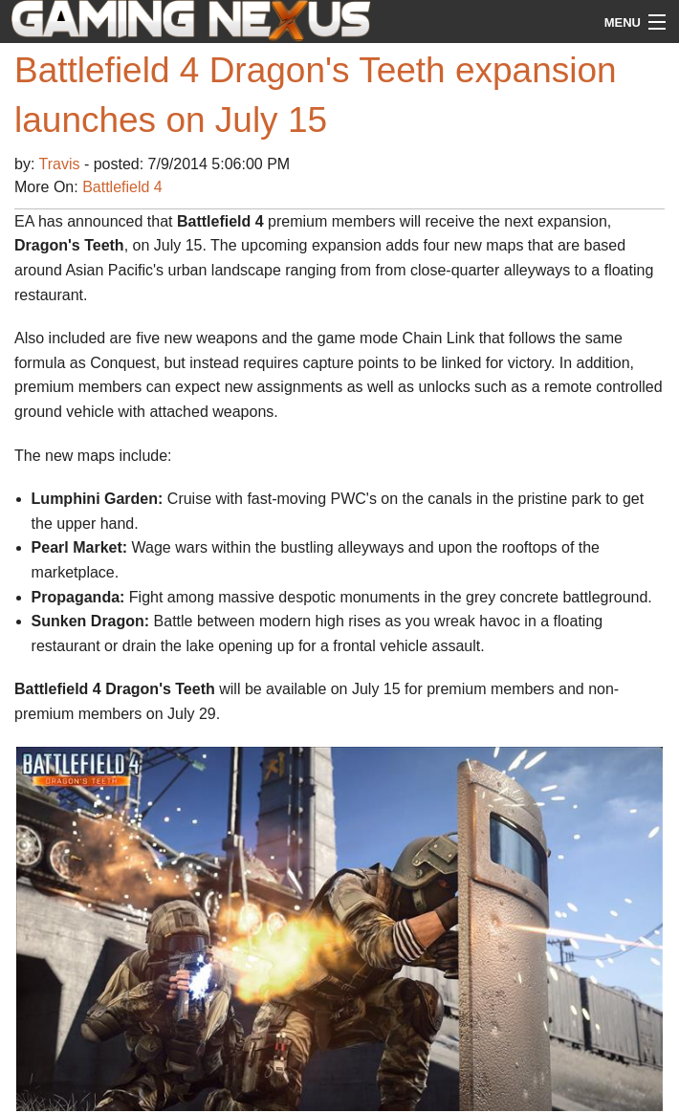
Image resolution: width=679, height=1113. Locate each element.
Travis (61, 164)
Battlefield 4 (122, 187)
